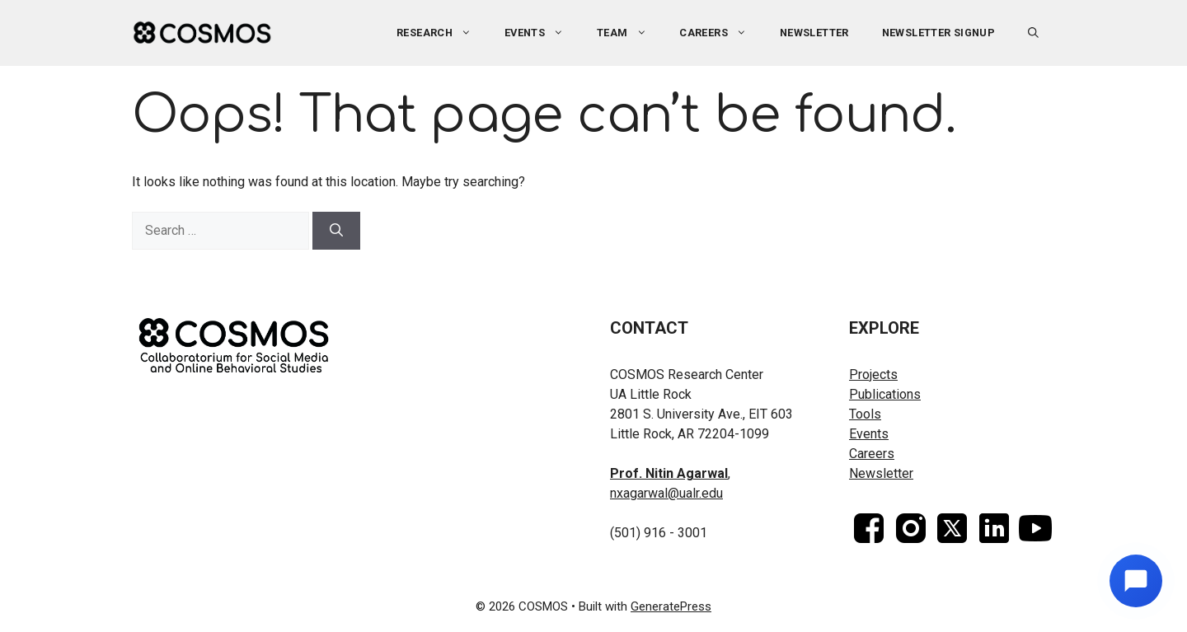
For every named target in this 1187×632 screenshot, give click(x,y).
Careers (721, 33)
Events (542, 33)
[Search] (336, 231)
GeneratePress (671, 606)
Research (442, 33)
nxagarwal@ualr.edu (666, 493)
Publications (885, 394)
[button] (1033, 33)
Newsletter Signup (939, 32)
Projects (873, 374)
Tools (865, 414)
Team (630, 33)
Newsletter (814, 32)
